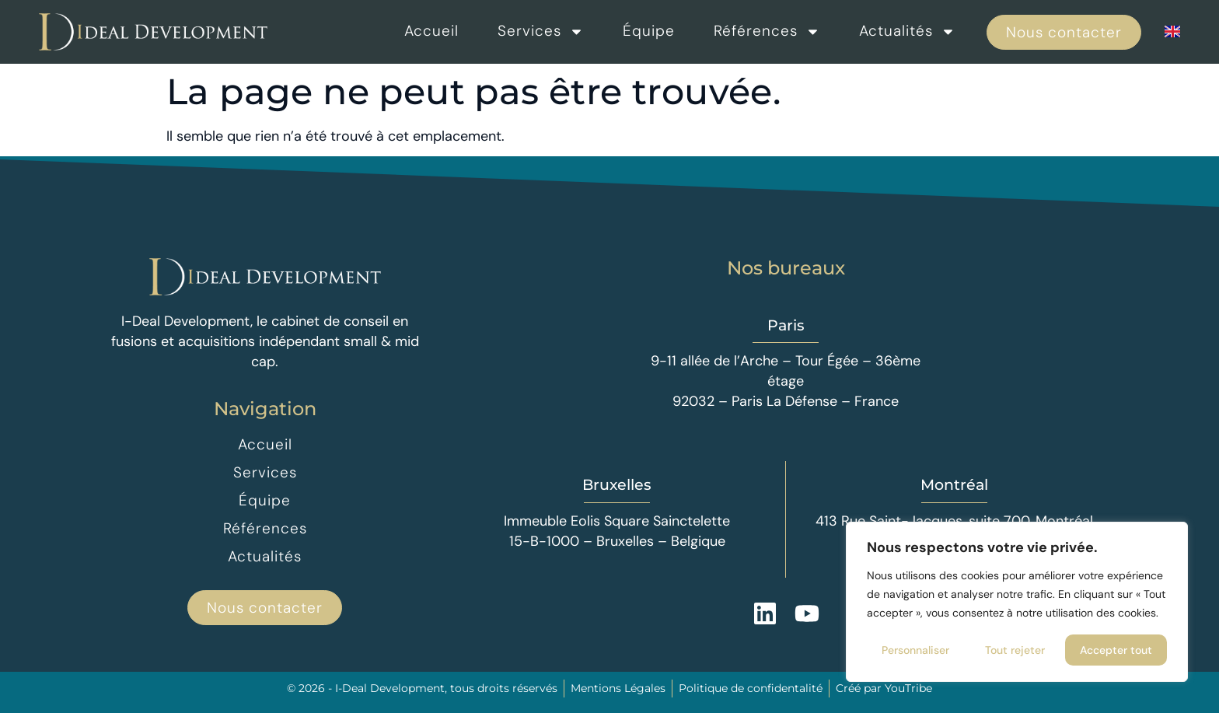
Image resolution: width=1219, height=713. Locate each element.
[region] (1017, 602)
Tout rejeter (1015, 650)
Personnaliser (915, 650)
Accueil (431, 30)
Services (541, 31)
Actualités (907, 31)
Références (767, 31)
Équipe (649, 30)
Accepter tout (1116, 650)
